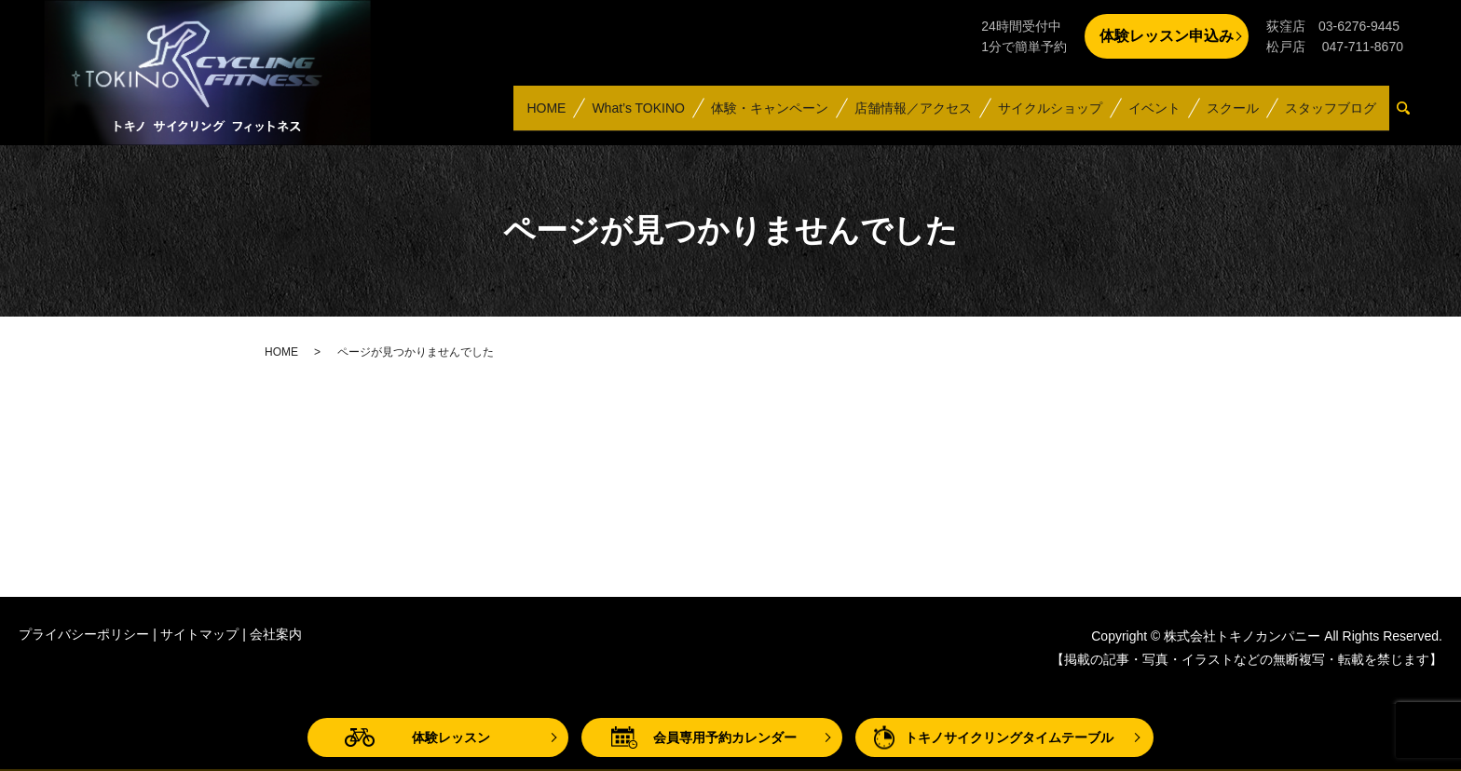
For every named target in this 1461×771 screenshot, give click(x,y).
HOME (545, 115)
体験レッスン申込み (1166, 36)
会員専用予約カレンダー (725, 737)
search (1410, 116)
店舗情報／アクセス (912, 115)
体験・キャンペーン (768, 115)
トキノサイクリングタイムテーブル (1009, 737)
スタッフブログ (1330, 115)
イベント (1153, 115)
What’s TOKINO (637, 115)
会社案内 (276, 634)
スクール (1233, 115)
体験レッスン (451, 737)
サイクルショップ (1049, 115)
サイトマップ (199, 634)
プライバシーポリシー (84, 634)
